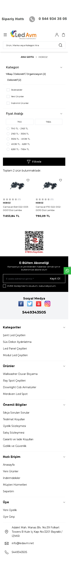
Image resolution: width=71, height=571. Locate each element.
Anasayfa (9, 464)
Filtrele (34, 162)
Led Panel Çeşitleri (15, 348)
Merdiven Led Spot (15, 394)
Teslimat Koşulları (14, 419)
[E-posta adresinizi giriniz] (34, 278)
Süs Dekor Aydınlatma (17, 342)
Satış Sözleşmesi (13, 432)
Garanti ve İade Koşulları (18, 439)
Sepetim (8, 491)
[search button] (60, 45)
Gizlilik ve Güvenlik (14, 446)
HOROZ (7, 203)
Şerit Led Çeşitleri (14, 335)
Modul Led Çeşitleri (15, 355)
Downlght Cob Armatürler (19, 387)
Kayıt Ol (55, 278)
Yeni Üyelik (10, 510)
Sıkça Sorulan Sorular (16, 412)
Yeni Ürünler (10, 471)
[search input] (34, 45)
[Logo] (28, 34)
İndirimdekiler (11, 478)
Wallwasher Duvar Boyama (20, 374)
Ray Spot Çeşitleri (14, 380)
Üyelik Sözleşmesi (14, 426)
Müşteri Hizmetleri (15, 484)
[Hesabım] (57, 35)
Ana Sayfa (27, 57)
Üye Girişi (9, 516)
